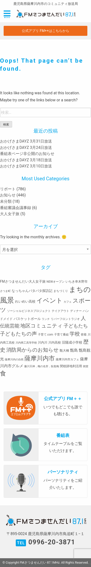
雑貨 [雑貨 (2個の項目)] (85, 366)
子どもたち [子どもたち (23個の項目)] (76, 326)
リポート (8, 189)
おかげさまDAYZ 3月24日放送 (26, 147)
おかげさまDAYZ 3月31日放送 (26, 141)
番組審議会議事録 (15, 207)
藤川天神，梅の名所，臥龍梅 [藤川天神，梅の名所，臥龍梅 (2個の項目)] (41, 366)
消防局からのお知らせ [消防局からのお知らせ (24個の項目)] (32, 350)
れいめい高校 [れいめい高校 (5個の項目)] (25, 301)
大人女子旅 (9, 213)
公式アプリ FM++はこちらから (45, 31)
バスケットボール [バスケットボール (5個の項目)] (27, 319)
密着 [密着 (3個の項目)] (84, 334)
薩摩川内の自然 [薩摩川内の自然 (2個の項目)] (14, 359)
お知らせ (8, 195)
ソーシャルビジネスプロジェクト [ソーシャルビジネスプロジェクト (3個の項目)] (29, 311)
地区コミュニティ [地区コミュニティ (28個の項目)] (41, 326)
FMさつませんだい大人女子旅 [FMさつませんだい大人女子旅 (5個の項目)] (23, 281)
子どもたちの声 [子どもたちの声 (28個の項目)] (18, 334)
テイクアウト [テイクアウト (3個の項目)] (60, 311)
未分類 (6, 201)
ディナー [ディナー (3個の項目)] (76, 311)
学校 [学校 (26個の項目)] (75, 334)
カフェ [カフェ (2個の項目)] (68, 301)
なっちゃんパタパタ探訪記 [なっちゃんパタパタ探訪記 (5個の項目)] (32, 291)
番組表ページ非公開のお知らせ (27, 153)
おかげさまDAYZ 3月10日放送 (26, 166)
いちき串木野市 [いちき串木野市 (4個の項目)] (77, 281)
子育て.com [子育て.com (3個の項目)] (45, 334)
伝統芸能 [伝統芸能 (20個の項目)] (9, 326)
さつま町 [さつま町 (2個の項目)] (5, 291)
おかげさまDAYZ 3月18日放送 (26, 160)
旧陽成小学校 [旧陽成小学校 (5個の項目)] (72, 342)
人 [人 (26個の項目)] (83, 318)
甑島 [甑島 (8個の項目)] (74, 350)
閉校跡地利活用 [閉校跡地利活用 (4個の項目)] (71, 366)
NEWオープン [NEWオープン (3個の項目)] (56, 281)
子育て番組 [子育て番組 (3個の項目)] (61, 334)
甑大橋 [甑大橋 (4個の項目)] (64, 350)
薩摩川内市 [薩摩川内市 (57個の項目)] (40, 358)
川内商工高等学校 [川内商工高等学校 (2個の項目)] (26, 342)
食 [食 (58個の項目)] (3, 373)
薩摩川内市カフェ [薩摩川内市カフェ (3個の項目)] (67, 359)
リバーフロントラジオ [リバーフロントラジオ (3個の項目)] (65, 319)
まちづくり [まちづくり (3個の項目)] (60, 291)
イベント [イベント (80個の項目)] (49, 300)
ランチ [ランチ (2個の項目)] (46, 319)
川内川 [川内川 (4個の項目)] (42, 342)
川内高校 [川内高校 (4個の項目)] (54, 342)
